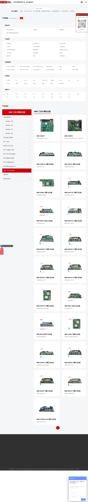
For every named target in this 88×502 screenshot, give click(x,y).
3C (15, 110)
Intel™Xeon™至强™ (23, 99)
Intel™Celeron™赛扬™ (24, 96)
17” (6, 127)
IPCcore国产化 (9, 59)
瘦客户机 (8, 85)
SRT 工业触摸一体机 (8, 179)
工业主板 (72, 41)
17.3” (16, 127)
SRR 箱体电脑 (7, 147)
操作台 (60, 82)
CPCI (42, 113)
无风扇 (7, 110)
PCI (77, 110)
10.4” (24, 124)
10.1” (16, 124)
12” (33, 124)
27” (68, 127)
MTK (73, 96)
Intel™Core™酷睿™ (10, 96)
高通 (60, 96)
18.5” (24, 127)
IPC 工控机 (6, 171)
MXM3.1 (52, 110)
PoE (33, 110)
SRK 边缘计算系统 (8, 167)
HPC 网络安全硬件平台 (9, 196)
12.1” (42, 124)
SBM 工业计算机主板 (8, 200)
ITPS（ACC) (44, 110)
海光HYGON (74, 99)
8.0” (7, 124)
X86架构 (34, 59)
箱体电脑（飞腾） (10, 151)
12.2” (51, 124)
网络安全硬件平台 (63, 79)
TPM (16, 113)
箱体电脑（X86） (10, 163)
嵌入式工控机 (28, 41)
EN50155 (61, 113)
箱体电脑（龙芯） (10, 159)
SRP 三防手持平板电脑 (9, 183)
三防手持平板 (64, 41)
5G (68, 110)
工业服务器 (61, 85)
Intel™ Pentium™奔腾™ (37, 96)
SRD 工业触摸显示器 (8, 192)
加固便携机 (34, 79)
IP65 (51, 113)
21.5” (42, 127)
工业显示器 (61, 76)
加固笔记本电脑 (46, 41)
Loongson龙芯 (35, 99)
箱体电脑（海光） (10, 155)
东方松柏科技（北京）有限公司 (16, 500)
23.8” (51, 127)
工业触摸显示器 (55, 41)
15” (68, 124)
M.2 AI (24, 113)
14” (59, 124)
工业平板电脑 (36, 41)
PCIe (24, 110)
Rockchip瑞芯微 (49, 99)
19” (33, 127)
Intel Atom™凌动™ (10, 99)
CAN (60, 110)
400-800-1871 (84, 17)
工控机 (21, 41)
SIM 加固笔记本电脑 (8, 188)
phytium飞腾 (48, 96)
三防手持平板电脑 (10, 79)
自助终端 (8, 73)
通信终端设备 (6, 208)
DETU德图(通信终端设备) (11, 62)
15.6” (77, 124)
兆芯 (60, 99)
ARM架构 (61, 59)
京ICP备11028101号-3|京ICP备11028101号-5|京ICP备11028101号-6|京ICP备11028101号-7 (48, 500)
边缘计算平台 (35, 73)
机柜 (33, 85)
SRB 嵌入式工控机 (8, 175)
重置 (22, 47)
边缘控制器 (34, 82)
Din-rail (33, 113)
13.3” (60, 127)
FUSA (7, 113)
